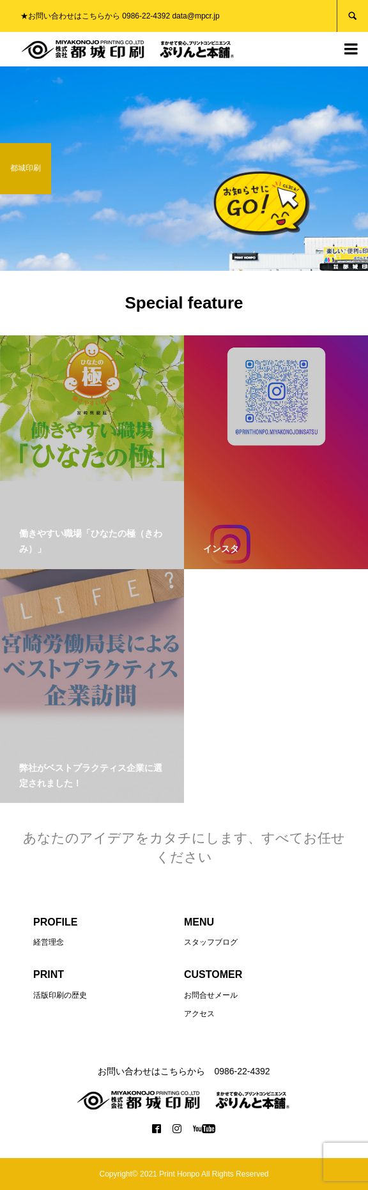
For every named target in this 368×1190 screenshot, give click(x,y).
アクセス (199, 1013)
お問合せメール (211, 995)
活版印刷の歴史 (60, 995)
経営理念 (48, 942)
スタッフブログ (211, 942)
